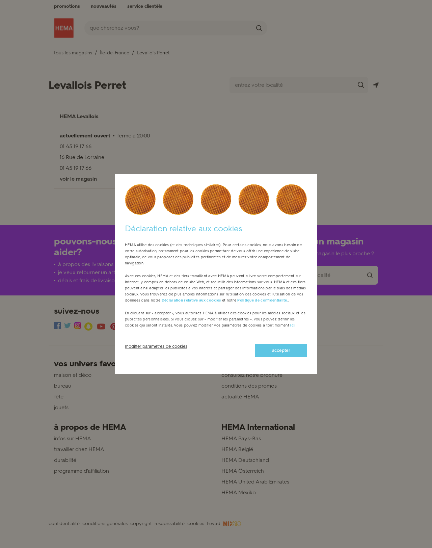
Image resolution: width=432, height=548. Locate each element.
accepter (281, 350)
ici (292, 325)
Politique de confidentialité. (262, 300)
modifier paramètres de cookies (156, 346)
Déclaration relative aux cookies (191, 300)
